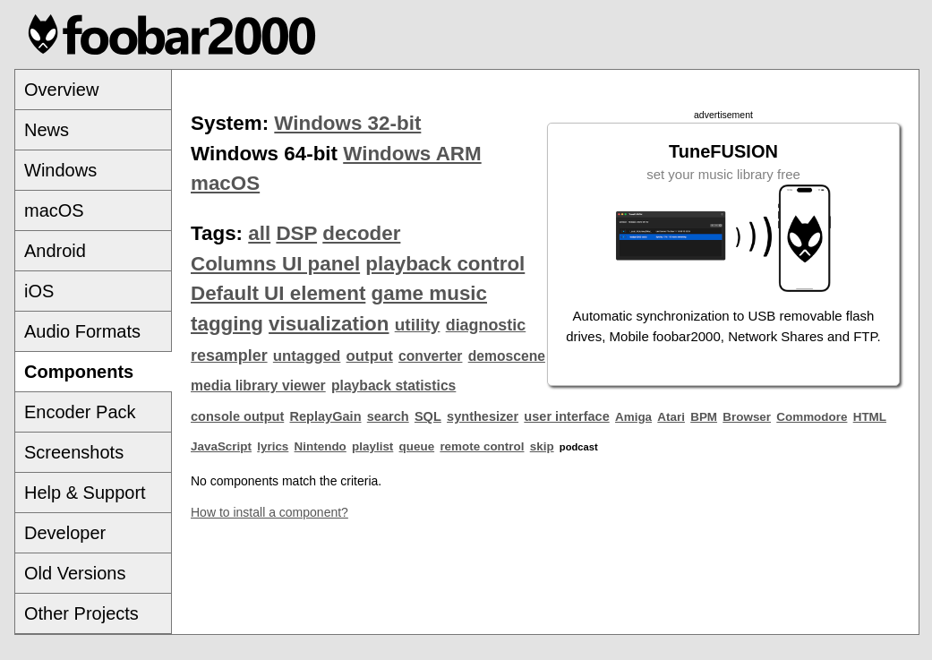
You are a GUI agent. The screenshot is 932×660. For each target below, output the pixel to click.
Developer (65, 533)
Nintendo (320, 446)
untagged (307, 355)
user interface (566, 416)
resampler (229, 355)
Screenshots (74, 452)
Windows (60, 170)
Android (55, 251)
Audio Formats (82, 331)
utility (417, 324)
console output (237, 416)
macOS (54, 210)
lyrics (272, 446)
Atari (671, 417)
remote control (482, 446)
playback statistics (393, 385)
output (369, 355)
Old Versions (74, 573)
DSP (296, 233)
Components (78, 371)
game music (429, 293)
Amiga (633, 417)
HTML (869, 417)
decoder (361, 233)
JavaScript (221, 446)
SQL (428, 416)
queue (417, 446)
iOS (39, 291)
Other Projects (81, 613)
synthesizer (482, 416)
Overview (61, 89)
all (259, 233)
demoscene (506, 356)
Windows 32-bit (347, 123)
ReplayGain (325, 416)
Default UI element (278, 293)
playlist (372, 446)
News (46, 130)
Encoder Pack (80, 412)
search (388, 416)
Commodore (811, 417)
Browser (747, 417)
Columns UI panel (275, 264)
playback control (445, 264)
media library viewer (258, 385)
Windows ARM (412, 153)
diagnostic (486, 325)
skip (542, 446)
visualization (329, 324)
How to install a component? (269, 512)
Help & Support (85, 492)
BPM (703, 417)
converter (430, 356)
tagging (227, 324)
